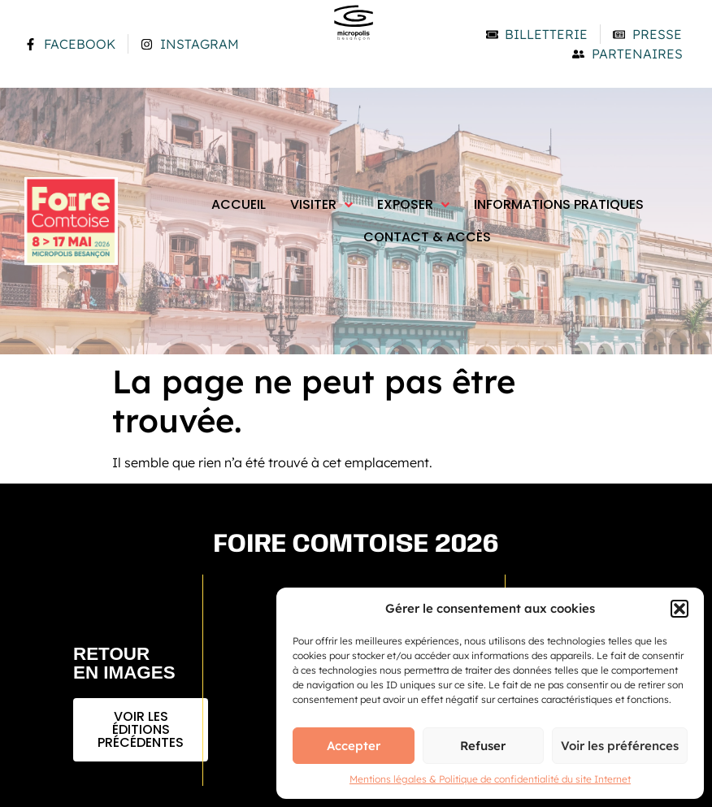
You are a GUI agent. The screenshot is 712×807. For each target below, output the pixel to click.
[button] (679, 609)
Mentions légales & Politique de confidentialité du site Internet (490, 779)
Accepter (353, 745)
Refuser (483, 745)
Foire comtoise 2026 (356, 544)
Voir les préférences (620, 745)
